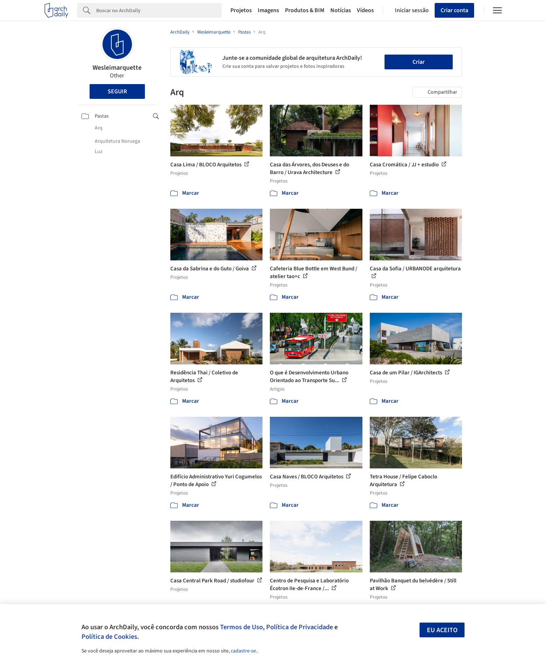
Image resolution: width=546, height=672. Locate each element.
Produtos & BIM (304, 10)
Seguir (117, 91)
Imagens (268, 10)
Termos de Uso (241, 627)
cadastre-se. (244, 651)
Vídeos (365, 10)
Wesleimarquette (117, 67)
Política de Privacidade (299, 627)
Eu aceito (442, 630)
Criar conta (454, 10)
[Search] (159, 10)
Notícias (340, 10)
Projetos (241, 10)
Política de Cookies (109, 636)
